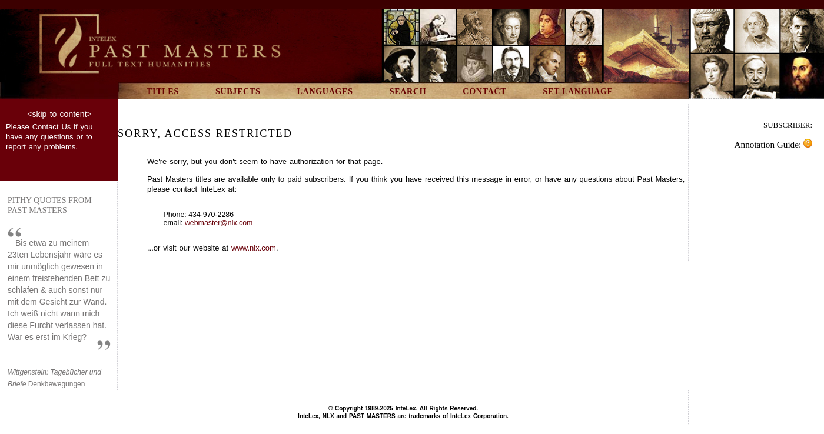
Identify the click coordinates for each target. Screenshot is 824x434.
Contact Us (51, 126)
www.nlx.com (253, 247)
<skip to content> (59, 114)
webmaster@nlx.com (218, 223)
